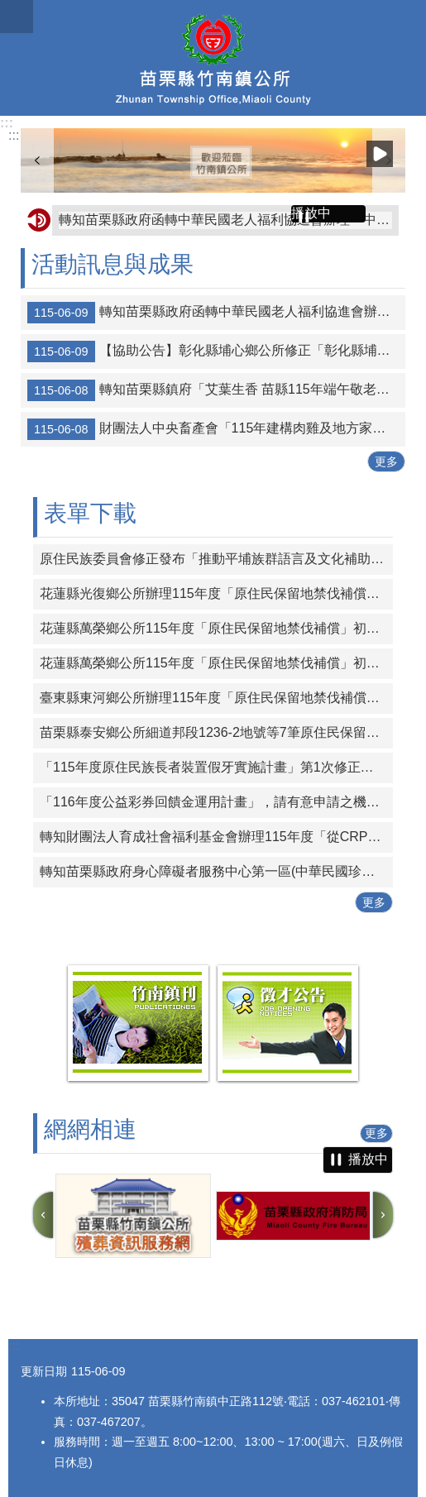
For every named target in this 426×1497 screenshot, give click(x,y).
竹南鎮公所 (213, 58)
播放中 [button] (379, 154)
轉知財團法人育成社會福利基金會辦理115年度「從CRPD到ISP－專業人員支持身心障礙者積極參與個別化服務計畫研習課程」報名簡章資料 (216, 837)
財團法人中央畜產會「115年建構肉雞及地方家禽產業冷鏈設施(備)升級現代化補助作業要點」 (216, 429)
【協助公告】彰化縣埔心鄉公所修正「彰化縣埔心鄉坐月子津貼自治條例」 (216, 351)
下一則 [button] (383, 1215)
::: (6, 123)
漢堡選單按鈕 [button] (16, 16)
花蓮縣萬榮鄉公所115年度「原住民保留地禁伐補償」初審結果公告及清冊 (216, 663)
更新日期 (44, 1371)
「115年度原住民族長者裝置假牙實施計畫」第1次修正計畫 (213, 767)
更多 (386, 461)
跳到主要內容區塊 (8, 8)
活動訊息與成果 (112, 264)
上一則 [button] (43, 1215)
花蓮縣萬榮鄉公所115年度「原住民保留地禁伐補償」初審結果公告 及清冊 (216, 628)
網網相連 (90, 1129)
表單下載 (90, 513)
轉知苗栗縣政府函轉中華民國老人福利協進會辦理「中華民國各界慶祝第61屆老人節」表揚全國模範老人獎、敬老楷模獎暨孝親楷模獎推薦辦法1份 (225, 220)
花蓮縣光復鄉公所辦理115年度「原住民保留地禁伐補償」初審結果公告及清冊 (216, 593)
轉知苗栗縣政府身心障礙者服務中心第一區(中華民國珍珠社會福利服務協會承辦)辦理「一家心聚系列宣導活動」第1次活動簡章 (216, 871)
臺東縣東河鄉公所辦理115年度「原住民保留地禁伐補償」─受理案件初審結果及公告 (216, 698)
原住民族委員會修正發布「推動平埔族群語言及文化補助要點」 (216, 559)
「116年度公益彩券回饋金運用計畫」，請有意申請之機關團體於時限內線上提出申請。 (216, 802)
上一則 (37, 160)
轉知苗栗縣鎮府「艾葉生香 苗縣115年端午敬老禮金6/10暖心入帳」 (216, 390)
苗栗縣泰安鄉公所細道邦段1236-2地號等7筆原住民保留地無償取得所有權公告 (216, 732)
